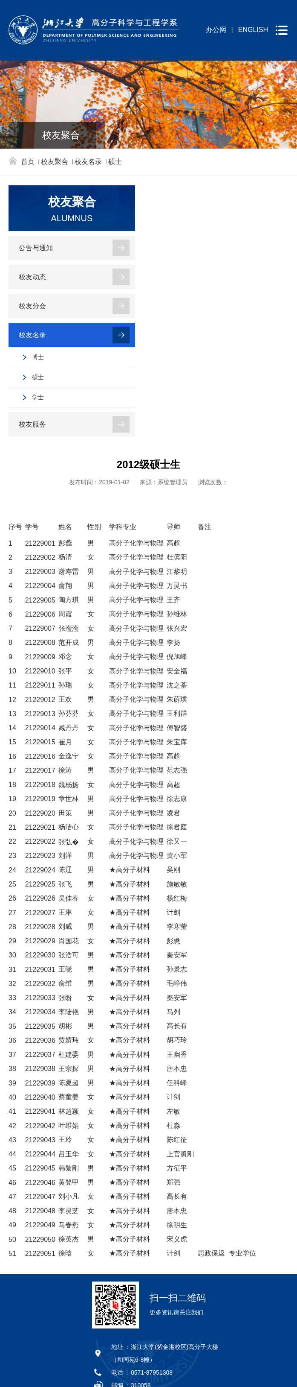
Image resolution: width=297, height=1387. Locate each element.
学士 (38, 397)
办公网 (216, 29)
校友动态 (32, 277)
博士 (38, 357)
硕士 (115, 161)
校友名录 (88, 161)
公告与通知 (36, 248)
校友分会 (32, 306)
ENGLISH (253, 29)
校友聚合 (54, 161)
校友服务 (32, 424)
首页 (28, 161)
